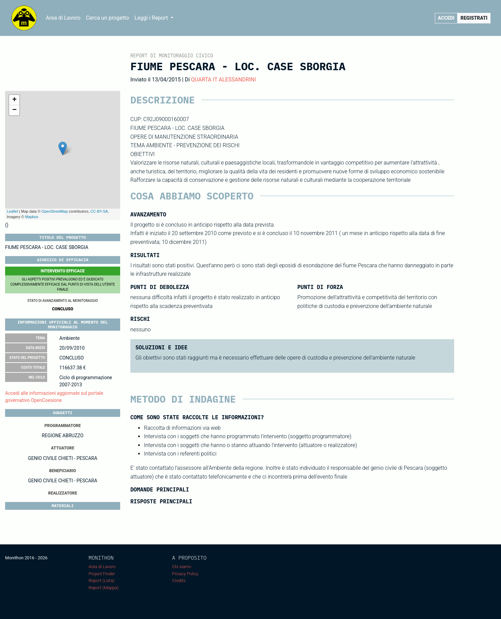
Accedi (446, 18)
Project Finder (102, 573)
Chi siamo (181, 566)
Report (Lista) (101, 580)
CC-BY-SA (99, 211)
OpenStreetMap (54, 211)
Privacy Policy (185, 573)
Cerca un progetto (107, 18)
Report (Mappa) (103, 587)
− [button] (14, 110)
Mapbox (31, 217)
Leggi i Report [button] (151, 18)
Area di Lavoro (63, 18)
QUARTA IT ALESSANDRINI (223, 79)
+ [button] (14, 100)
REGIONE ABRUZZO (63, 435)
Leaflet (12, 211)
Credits (179, 580)
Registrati (474, 18)
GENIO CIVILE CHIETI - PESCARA (62, 458)
